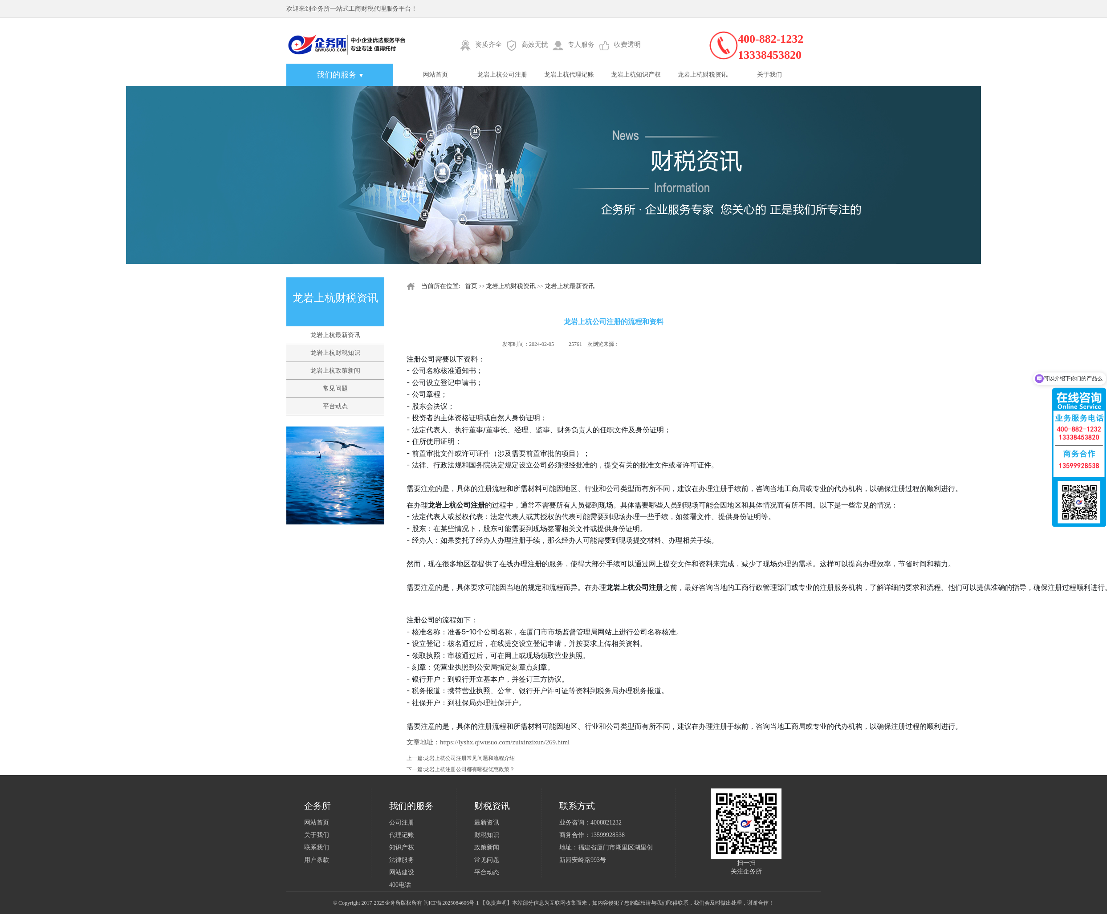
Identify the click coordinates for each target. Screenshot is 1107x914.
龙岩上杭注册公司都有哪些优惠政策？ (469, 769)
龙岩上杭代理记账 (569, 74)
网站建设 (401, 872)
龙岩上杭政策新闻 (335, 370)
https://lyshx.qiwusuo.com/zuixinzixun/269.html (505, 742)
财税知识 (486, 835)
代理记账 (401, 835)
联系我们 (316, 847)
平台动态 (335, 406)
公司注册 (401, 822)
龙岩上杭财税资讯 (703, 74)
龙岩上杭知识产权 (636, 74)
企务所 (393, 903)
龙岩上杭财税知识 (335, 352)
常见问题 (335, 388)
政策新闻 (486, 847)
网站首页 (435, 74)
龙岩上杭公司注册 (502, 74)
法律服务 (401, 860)
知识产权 (401, 847)
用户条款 (316, 860)
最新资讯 (486, 822)
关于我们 (769, 74)
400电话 (400, 885)
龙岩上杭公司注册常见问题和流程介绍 (469, 758)
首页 (471, 286)
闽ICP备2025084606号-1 (451, 903)
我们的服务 (340, 74)
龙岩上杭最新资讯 (335, 335)
